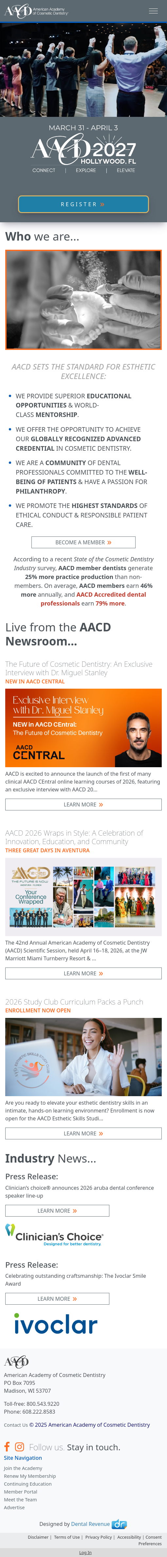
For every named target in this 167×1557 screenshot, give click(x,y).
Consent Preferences (150, 1540)
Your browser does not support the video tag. (83, 69)
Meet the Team (20, 1499)
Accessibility (129, 1537)
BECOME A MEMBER (80, 542)
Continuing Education (28, 1484)
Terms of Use (67, 1537)
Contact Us (16, 1425)
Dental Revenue (90, 1524)
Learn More (80, 804)
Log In (85, 1552)
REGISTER (79, 204)
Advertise (14, 1507)
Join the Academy (23, 1468)
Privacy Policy (98, 1537)
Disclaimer (38, 1537)
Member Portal (20, 1492)
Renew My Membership (30, 1476)
